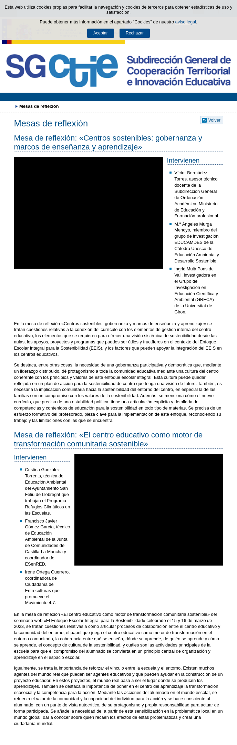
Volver (214, 120)
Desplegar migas (8, 106)
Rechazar (135, 33)
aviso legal (185, 21)
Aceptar (100, 33)
